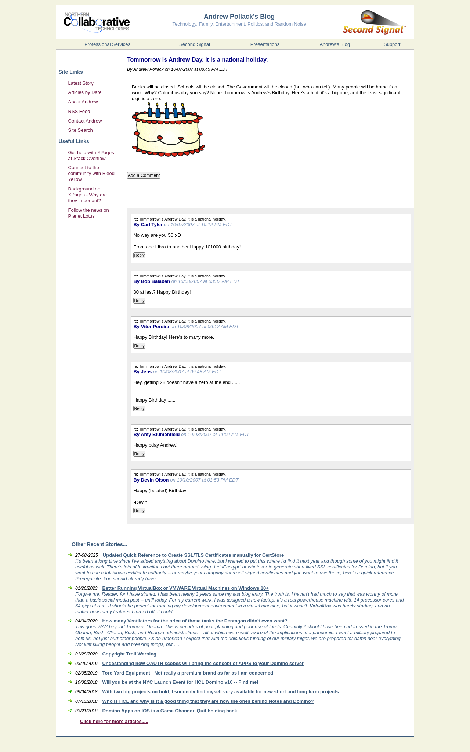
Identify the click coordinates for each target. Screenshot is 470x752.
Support (392, 44)
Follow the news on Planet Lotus (88, 213)
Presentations (265, 44)
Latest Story (81, 83)
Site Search (80, 130)
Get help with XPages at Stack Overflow (91, 155)
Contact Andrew (85, 121)
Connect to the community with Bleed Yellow (91, 173)
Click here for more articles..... (114, 721)
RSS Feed (79, 111)
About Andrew (83, 102)
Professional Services (107, 44)
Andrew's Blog (334, 44)
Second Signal (194, 44)
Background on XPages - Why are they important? (87, 194)
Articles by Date (85, 92)
